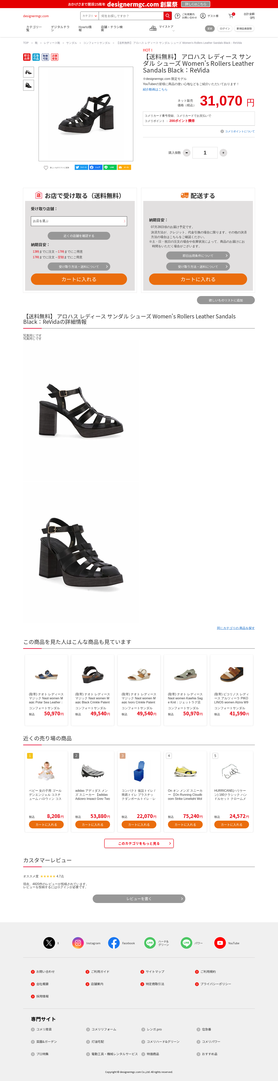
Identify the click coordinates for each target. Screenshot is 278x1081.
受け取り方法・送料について (79, 266)
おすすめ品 (209, 1053)
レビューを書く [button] (139, 898)
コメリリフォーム (104, 1029)
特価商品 (153, 1053)
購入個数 (175, 152)
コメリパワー (211, 1041)
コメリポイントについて (240, 131)
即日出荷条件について (198, 255)
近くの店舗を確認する (79, 235)
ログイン (225, 28)
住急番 (206, 1029)
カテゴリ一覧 (34, 28)
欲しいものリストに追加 (226, 300)
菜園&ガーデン (46, 1041)
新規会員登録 (244, 28)
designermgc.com (36, 16)
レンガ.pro (154, 1029)
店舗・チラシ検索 (112, 28)
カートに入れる (79, 279)
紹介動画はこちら (155, 89)
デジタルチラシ (60, 28)
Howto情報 (85, 28)
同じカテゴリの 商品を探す (236, 628)
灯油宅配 (98, 1041)
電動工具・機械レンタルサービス (115, 1053)
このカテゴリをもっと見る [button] (139, 843)
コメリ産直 (44, 1029)
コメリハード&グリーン (163, 1041)
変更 (209, 28)
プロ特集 (42, 1053)
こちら (174, 237)
